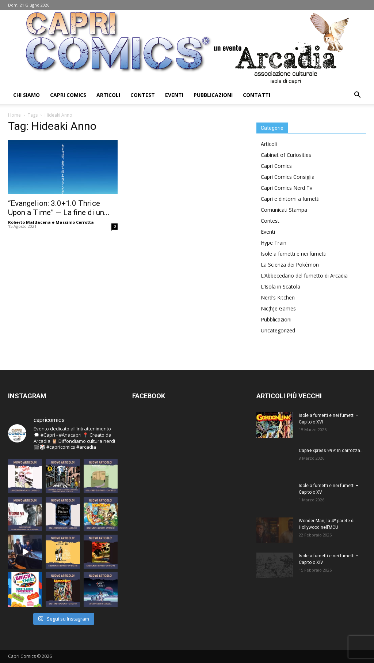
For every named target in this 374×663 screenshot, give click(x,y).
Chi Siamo (26, 94)
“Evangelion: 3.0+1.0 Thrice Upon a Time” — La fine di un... (59, 208)
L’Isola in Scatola (280, 286)
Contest (142, 94)
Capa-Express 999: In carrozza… (331, 450)
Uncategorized (278, 330)
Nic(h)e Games (278, 308)
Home (14, 115)
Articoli (108, 94)
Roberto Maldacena (29, 222)
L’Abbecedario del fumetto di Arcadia (304, 275)
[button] (357, 95)
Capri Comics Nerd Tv (286, 187)
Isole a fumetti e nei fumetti (294, 253)
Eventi (174, 94)
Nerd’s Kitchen (278, 297)
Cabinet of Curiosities (286, 154)
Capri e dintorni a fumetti (290, 198)
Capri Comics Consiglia (287, 176)
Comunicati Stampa (284, 209)
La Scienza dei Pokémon (290, 264)
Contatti (256, 94)
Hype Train (273, 242)
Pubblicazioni (213, 94)
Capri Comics (68, 94)
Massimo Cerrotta (75, 222)
